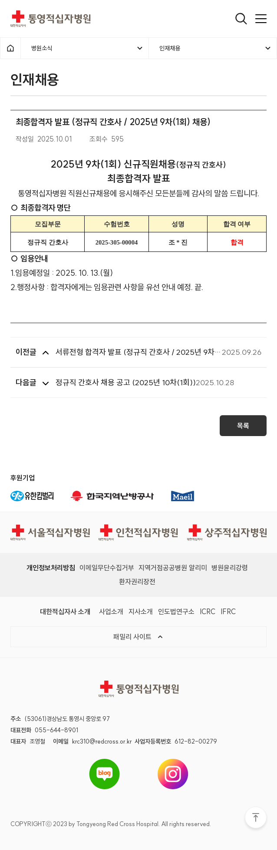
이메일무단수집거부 (106, 567)
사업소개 (111, 611)
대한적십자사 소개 (65, 611)
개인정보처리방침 (50, 567)
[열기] (241, 19)
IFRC (228, 611)
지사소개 (141, 611)
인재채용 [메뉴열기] (215, 48)
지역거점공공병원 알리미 (172, 567)
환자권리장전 (137, 581)
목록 (243, 428)
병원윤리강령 (229, 567)
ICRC (207, 611)
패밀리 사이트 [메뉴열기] (138, 636)
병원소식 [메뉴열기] (87, 48)
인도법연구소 (176, 611)
